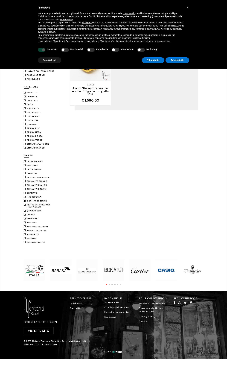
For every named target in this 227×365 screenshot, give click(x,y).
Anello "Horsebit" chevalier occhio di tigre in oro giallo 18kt (90, 94)
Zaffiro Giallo (36, 245)
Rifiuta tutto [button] (153, 60)
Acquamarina (35, 164)
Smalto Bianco (36, 150)
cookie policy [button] (66, 19)
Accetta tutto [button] (177, 60)
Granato (32, 195)
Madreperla (34, 199)
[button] (187, 7)
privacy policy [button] (129, 13)
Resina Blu (33, 130)
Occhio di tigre (37, 203)
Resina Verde (34, 142)
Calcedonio (34, 172)
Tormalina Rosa (37, 233)
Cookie (143, 324)
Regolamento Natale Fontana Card (151, 312)
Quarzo (31, 127)
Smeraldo (33, 221)
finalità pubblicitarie (56, 29)
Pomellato (33, 81)
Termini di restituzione (152, 306)
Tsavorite (33, 237)
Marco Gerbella (36, 69)
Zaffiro (31, 241)
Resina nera (34, 134)
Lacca (30, 107)
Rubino (31, 217)
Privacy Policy (147, 319)
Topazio (32, 225)
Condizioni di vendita (116, 310)
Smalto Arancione (38, 146)
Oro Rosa (32, 123)
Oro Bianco (34, 115)
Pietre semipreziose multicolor (39, 208)
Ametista (32, 168)
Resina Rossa (35, 138)
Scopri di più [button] (49, 60)
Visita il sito (38, 333)
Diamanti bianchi (37, 187)
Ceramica (32, 99)
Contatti (75, 311)
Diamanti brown (36, 191)
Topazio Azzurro (37, 229)
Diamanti (32, 103)
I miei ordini (76, 306)
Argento (32, 95)
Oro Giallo (33, 119)
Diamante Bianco (37, 183)
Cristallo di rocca (38, 179)
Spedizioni (110, 319)
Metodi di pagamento (116, 315)
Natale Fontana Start (41, 73)
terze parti (87, 22)
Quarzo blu (34, 213)
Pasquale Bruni (36, 77)
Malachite (33, 111)
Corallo (32, 176)
